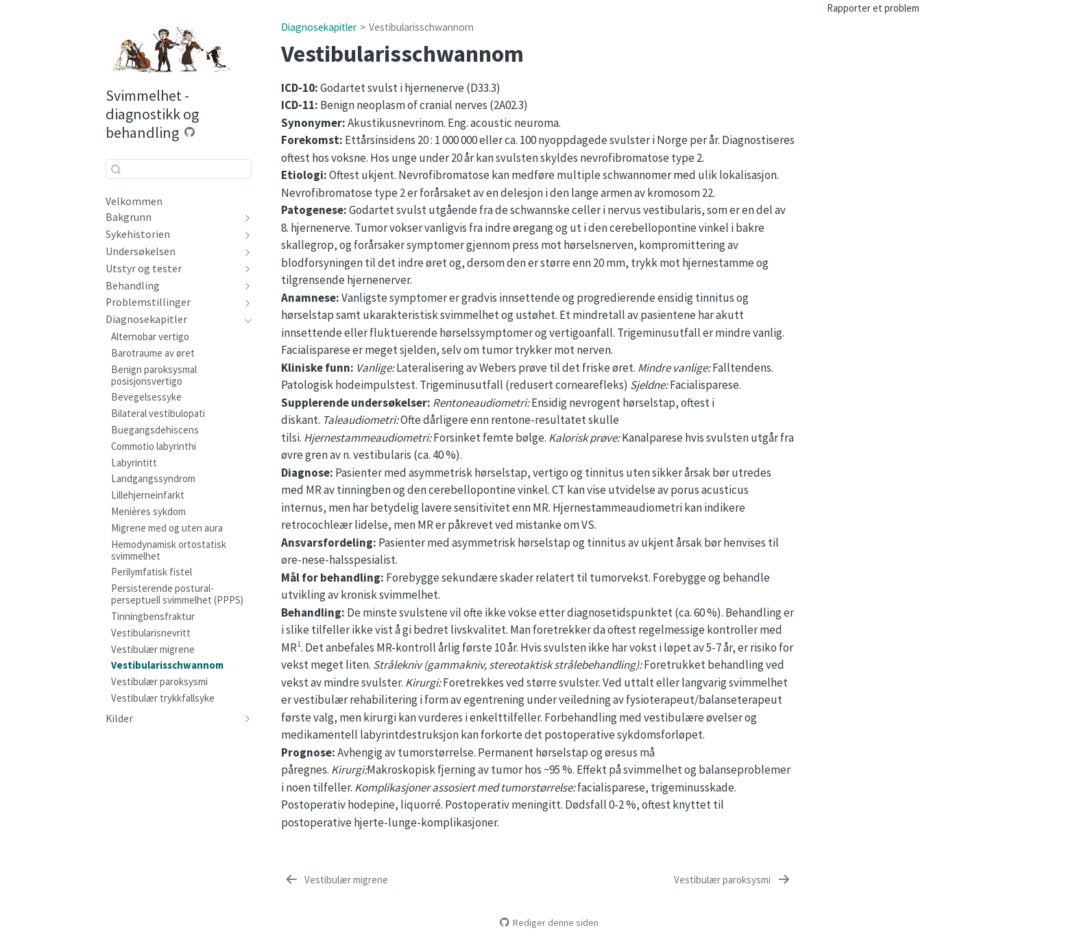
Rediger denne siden (549, 922)
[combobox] (179, 169)
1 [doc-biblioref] (299, 643)
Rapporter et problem (873, 7)
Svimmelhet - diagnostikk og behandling (152, 114)
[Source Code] (190, 132)
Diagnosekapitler (319, 27)
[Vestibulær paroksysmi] (732, 880)
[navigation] (245, 217)
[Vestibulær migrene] (336, 880)
